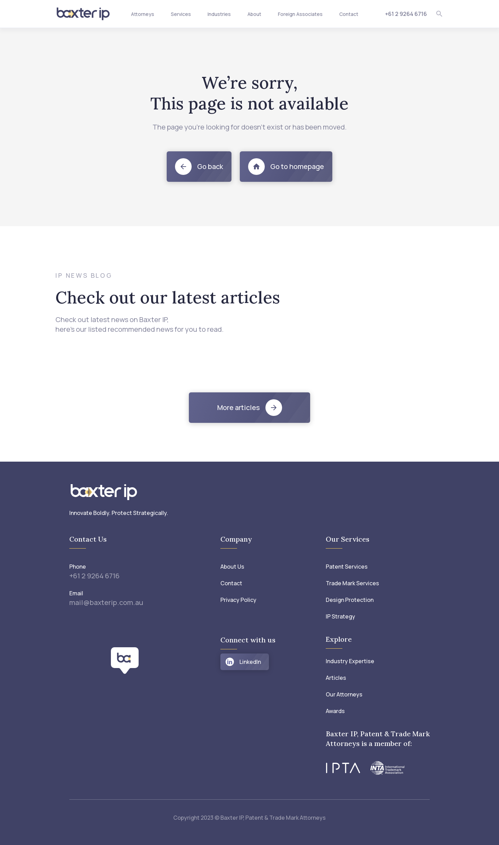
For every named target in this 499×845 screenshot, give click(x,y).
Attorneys (142, 14)
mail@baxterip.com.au (106, 602)
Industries (219, 14)
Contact (348, 14)
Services (181, 14)
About (254, 14)
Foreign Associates (300, 14)
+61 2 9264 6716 (406, 14)
